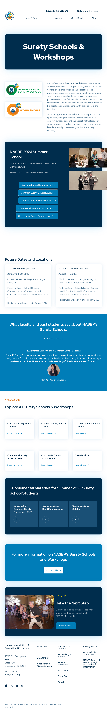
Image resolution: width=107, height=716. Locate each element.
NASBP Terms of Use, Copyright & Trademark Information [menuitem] (91, 663)
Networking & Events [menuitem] (87, 10)
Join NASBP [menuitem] (43, 657)
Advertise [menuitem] (42, 646)
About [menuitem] (95, 18)
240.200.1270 (12, 671)
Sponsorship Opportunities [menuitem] (44, 664)
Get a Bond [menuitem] (77, 18)
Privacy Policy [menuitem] (90, 646)
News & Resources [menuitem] (34, 18)
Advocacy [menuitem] (57, 18)
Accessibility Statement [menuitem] (89, 653)
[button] (70, 11)
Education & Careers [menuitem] (57, 10)
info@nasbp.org (12, 674)
